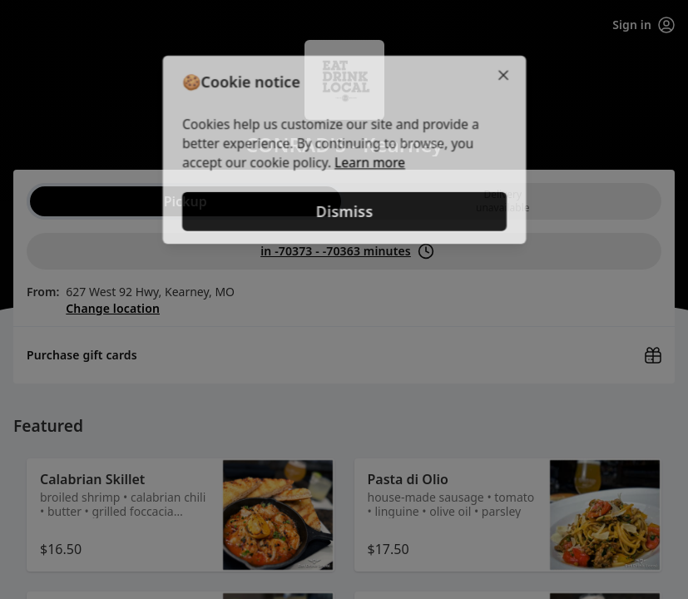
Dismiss (343, 212)
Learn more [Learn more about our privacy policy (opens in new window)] (370, 163)
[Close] (507, 73)
